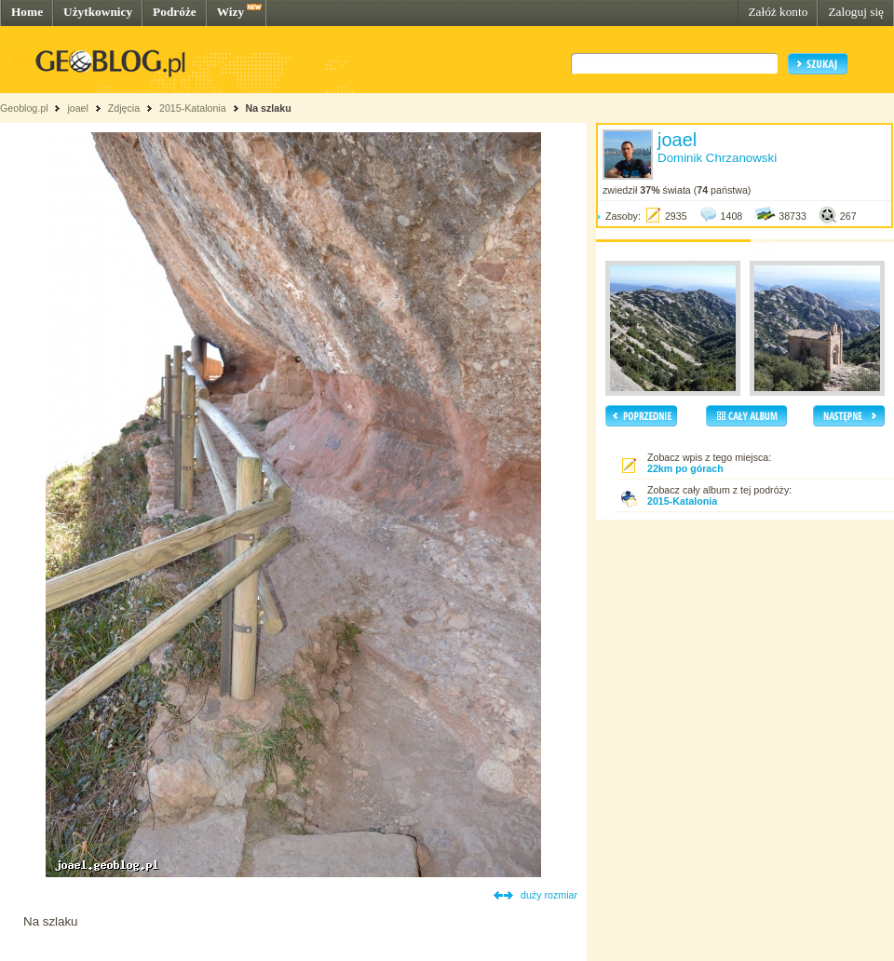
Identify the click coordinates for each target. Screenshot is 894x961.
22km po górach (685, 468)
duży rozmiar (549, 894)
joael (77, 108)
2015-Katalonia (192, 108)
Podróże (174, 12)
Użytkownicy (97, 12)
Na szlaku (268, 108)
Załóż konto (777, 12)
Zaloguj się (856, 12)
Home (27, 12)
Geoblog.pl (24, 108)
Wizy (230, 12)
